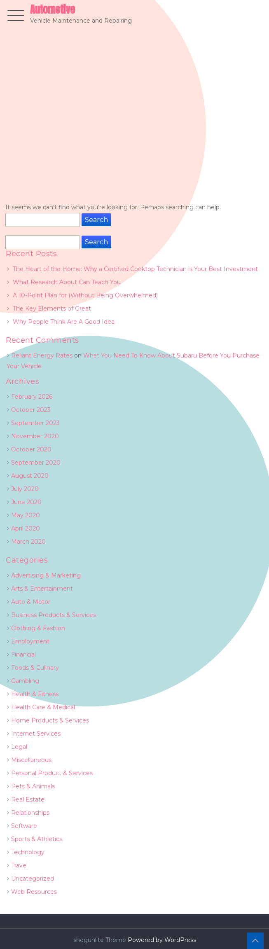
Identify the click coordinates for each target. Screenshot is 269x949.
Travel (19, 865)
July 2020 (25, 489)
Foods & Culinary (35, 667)
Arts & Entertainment (42, 588)
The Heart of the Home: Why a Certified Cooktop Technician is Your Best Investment (135, 269)
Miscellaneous (31, 760)
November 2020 (35, 436)
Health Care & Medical (43, 707)
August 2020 (30, 475)
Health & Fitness (34, 694)
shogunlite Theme (100, 940)
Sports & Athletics (36, 839)
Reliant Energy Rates (42, 355)
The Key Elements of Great (52, 308)
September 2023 (35, 423)
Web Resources (34, 891)
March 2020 (28, 541)
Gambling (25, 681)
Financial (23, 654)
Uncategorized (32, 878)
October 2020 (31, 449)
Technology (27, 852)
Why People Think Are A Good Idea (64, 321)
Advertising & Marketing (46, 575)
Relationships (30, 812)
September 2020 (36, 462)
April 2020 (25, 528)
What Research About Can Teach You (67, 282)
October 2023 (31, 410)
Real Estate (27, 799)
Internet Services (36, 733)
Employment (30, 641)
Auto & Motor (30, 601)
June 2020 (26, 502)
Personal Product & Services (52, 773)
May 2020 (25, 515)
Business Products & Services (53, 615)
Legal (19, 746)
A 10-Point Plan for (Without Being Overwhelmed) (85, 295)
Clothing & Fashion (38, 628)
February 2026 (31, 396)
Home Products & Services (50, 720)
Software (24, 826)
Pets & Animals (33, 786)
